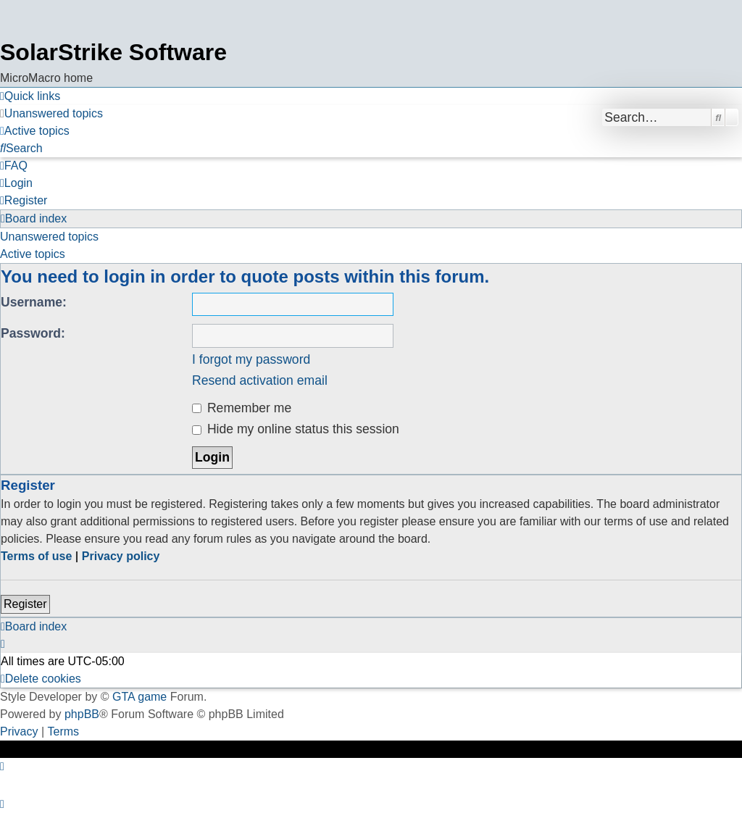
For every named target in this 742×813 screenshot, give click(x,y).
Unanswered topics (49, 236)
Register (25, 604)
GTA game (139, 697)
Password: (33, 333)
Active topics (32, 254)
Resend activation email (260, 380)
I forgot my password (251, 359)
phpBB (81, 714)
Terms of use (36, 556)
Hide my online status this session (295, 429)
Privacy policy (121, 556)
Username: (34, 302)
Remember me (241, 408)
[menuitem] (51, 113)
